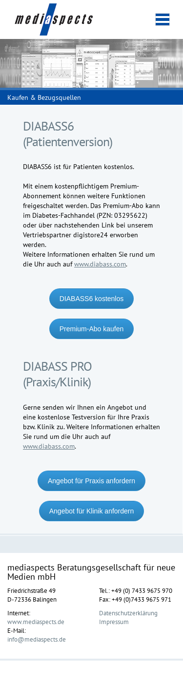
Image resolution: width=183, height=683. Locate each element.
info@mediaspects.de (36, 639)
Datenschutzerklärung (128, 613)
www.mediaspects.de (35, 622)
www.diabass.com (100, 264)
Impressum (114, 622)
